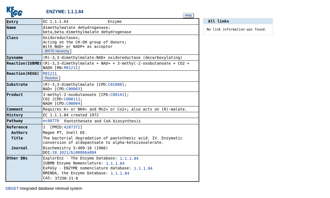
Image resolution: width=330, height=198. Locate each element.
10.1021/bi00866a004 (74, 153)
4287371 (72, 127)
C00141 (117, 95)
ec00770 (51, 121)
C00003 (73, 89)
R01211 (71, 68)
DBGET (12, 189)
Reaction (51, 79)
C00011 (71, 99)
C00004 (73, 104)
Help (188, 15)
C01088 (115, 85)
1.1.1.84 (129, 159)
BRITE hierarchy (57, 52)
